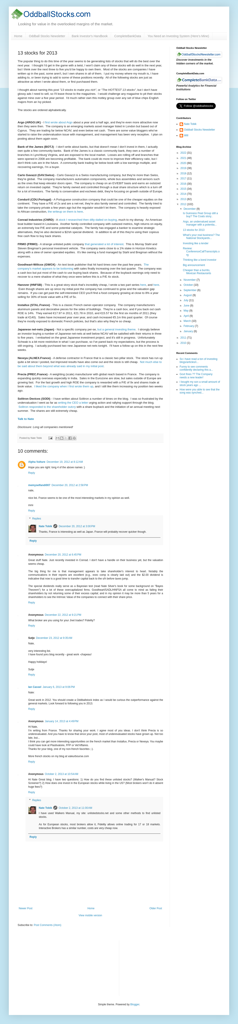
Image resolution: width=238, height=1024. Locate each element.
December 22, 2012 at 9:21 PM (63, 614)
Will (186, 135)
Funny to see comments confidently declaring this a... (196, 368)
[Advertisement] (156, 967)
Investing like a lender (195, 243)
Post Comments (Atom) (47, 925)
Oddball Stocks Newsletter (47, 36)
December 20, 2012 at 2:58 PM (70, 485)
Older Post (155, 908)
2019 (183, 168)
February (189, 326)
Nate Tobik (45, 526)
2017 (183, 178)
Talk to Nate (26, 419)
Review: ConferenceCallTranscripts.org (201, 251)
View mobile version (90, 915)
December (190, 208)
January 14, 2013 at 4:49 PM (61, 721)
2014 (183, 193)
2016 (183, 183)
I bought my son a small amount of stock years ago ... (200, 383)
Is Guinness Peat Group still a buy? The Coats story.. (200, 215)
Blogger (134, 1004)
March (188, 321)
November (190, 279)
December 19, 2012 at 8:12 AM (65, 461)
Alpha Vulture (36, 461)
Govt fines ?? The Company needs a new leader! (196, 376)
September (190, 290)
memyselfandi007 (39, 485)
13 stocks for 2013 (194, 229)
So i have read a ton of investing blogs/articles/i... (198, 360)
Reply (31, 472)
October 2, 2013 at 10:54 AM (61, 774)
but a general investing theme (116, 329)
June (187, 305)
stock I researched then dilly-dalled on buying (88, 219)
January (189, 331)
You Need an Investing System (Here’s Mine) (178, 36)
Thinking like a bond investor (199, 259)
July (186, 300)
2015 (183, 188)
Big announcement (194, 265)
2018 (183, 173)
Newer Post (25, 908)
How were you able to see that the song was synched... (199, 391)
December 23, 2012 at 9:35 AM (54, 638)
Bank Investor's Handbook (90, 36)
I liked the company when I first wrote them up (63, 386)
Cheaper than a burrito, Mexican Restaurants (197, 272)
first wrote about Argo (59, 122)
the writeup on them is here (65, 211)
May (186, 310)
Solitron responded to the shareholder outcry (47, 406)
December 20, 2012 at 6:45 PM (63, 554)
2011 (183, 337)
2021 (183, 158)
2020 (183, 163)
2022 (183, 152)
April (187, 315)
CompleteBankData (127, 36)
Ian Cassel (34, 687)
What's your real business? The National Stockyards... (201, 236)
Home (18, 36)
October (189, 284)
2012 (183, 204)
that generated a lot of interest (104, 244)
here (143, 284)
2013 (183, 199)
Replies (36, 518)
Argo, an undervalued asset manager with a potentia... (200, 223)
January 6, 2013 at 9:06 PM (59, 687)
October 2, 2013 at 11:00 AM (75, 807)
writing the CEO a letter (73, 402)
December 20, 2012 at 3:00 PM (77, 526)
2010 (183, 342)
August (188, 295)
